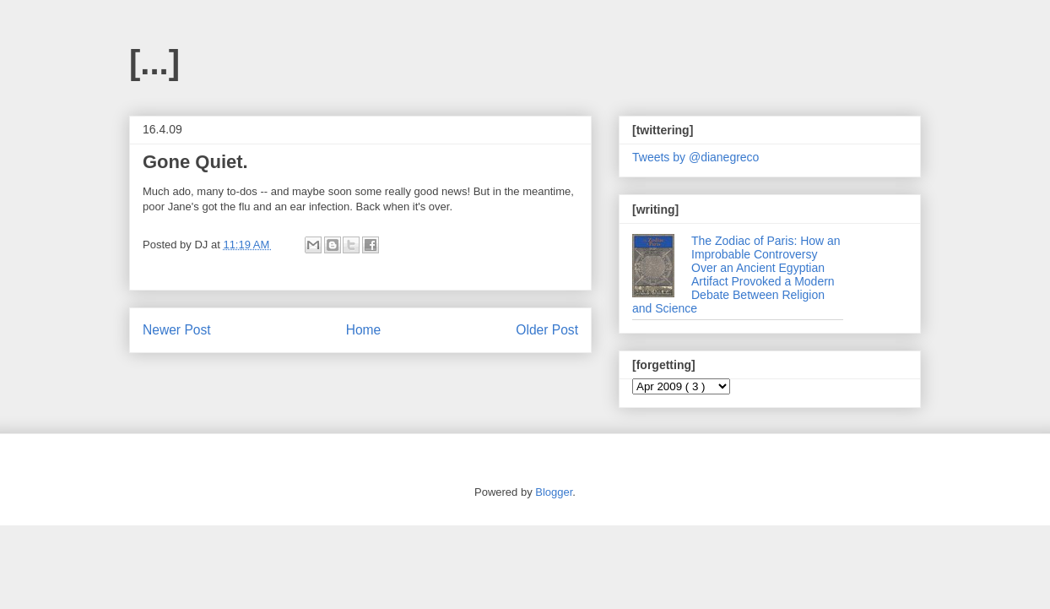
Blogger (553, 492)
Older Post (547, 330)
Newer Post (177, 330)
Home (364, 330)
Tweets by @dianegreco (695, 157)
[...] (154, 62)
